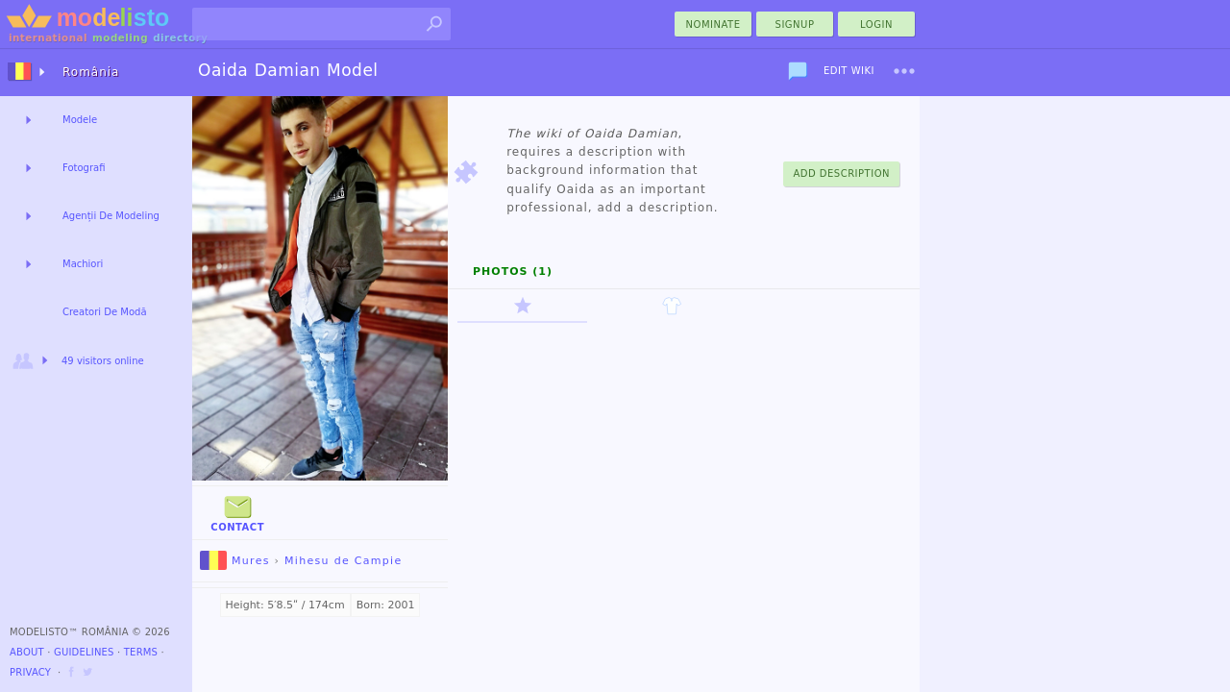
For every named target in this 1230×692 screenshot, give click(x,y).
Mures (235, 561)
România (90, 72)
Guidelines (84, 652)
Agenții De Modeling (111, 215)
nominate (713, 24)
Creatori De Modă (104, 312)
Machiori (82, 264)
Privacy (30, 672)
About (27, 652)
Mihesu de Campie (343, 561)
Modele (79, 119)
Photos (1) (513, 271)
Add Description (841, 173)
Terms (141, 652)
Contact (237, 511)
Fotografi (83, 167)
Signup (795, 24)
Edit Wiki (849, 70)
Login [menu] (876, 24)
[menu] (904, 71)
